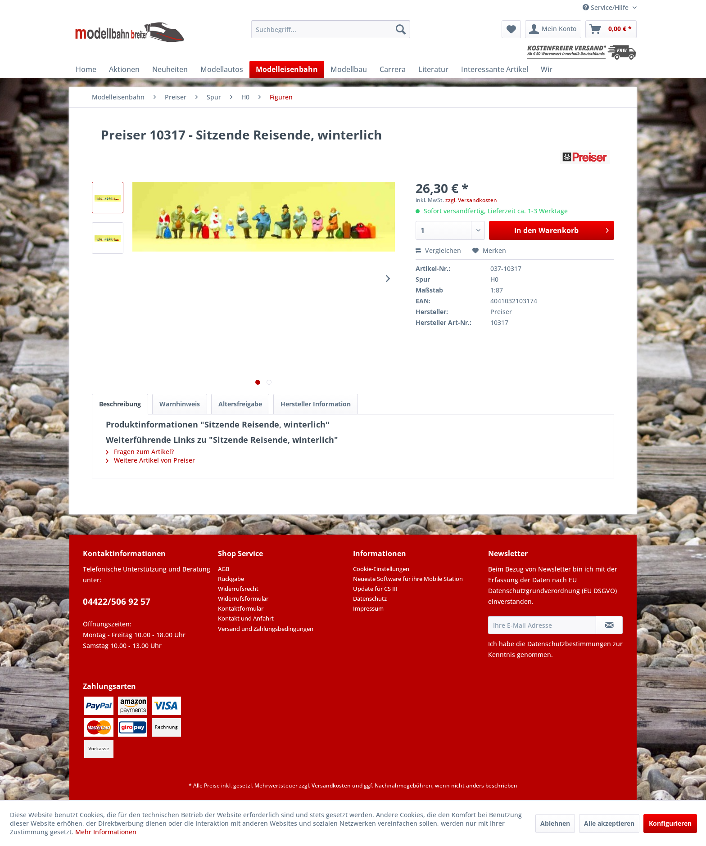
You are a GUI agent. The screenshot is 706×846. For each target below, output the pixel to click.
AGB (223, 569)
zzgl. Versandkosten (471, 200)
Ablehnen (555, 823)
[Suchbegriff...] (330, 29)
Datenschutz (370, 598)
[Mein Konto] (553, 29)
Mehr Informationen (105, 832)
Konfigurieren (670, 823)
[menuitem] (330, 29)
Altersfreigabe (240, 404)
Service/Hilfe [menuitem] (606, 7)
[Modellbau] (348, 69)
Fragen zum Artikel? (140, 451)
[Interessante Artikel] (494, 69)
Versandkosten (331, 785)
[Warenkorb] (611, 29)
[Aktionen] (124, 69)
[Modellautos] (221, 69)
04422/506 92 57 (116, 602)
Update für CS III (375, 589)
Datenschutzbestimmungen (569, 643)
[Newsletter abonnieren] (609, 625)
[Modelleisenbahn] (286, 69)
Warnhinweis (179, 404)
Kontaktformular (240, 608)
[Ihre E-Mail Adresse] (542, 625)
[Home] (86, 69)
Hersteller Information (316, 404)
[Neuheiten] (170, 69)
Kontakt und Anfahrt (246, 618)
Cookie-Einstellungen (381, 569)
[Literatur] (433, 69)
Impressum (368, 608)
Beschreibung (120, 404)
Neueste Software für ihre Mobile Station (408, 579)
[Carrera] (392, 69)
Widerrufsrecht (238, 589)
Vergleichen (438, 250)
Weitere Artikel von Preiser (150, 460)
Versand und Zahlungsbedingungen (265, 629)
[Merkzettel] (511, 29)
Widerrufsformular (243, 598)
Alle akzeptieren (609, 823)
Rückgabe (231, 579)
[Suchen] (400, 29)
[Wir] (546, 69)
